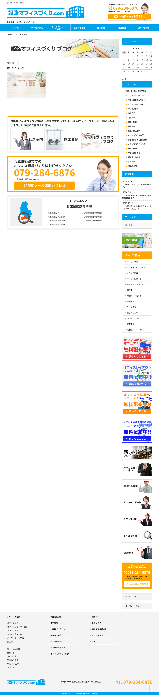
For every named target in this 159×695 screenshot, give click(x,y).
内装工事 (131, 117)
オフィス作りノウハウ (136, 144)
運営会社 (122, 27)
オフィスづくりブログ (59, 653)
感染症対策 (132, 166)
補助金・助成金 (134, 157)
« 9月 (124, 79)
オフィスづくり (134, 152)
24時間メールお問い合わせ (44, 185)
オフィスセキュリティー (137, 100)
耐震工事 (131, 126)
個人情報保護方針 (99, 629)
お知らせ (131, 113)
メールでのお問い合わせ (137, 583)
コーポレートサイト (133, 606)
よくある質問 (56, 641)
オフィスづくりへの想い (58, 27)
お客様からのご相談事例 (137, 139)
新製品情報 (132, 148)
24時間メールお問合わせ (132, 16)
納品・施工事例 (134, 130)
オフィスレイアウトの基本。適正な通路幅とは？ (136, 196)
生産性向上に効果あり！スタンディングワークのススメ (136, 207)
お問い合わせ (143, 27)
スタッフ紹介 (56, 635)
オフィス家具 (133, 108)
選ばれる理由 (79, 27)
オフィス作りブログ (135, 135)
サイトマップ (130, 596)
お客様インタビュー (58, 629)
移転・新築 (132, 122)
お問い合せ (96, 623)
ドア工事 (131, 161)
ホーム (16, 27)
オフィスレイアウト (135, 104)
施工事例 (101, 27)
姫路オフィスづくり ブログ (135, 91)
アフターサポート (57, 647)
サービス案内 (37, 27)
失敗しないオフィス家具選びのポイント (136, 185)
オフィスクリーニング (136, 95)
